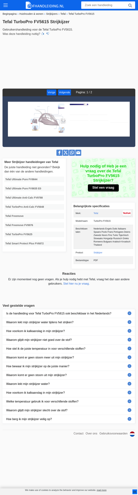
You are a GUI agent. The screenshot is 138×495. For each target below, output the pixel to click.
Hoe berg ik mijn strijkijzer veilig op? (29, 419)
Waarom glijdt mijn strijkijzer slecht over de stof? (36, 410)
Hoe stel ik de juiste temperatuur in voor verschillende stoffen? (45, 348)
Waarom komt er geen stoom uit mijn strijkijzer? (36, 375)
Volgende (64, 92)
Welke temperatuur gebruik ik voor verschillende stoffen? (42, 401)
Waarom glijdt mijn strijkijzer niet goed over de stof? (39, 339)
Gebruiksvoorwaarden (113, 433)
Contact (78, 433)
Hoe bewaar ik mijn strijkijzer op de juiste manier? (37, 366)
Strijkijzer (98, 252)
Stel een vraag (103, 187)
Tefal (96, 213)
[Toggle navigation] (5, 5)
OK (134, 492)
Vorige (51, 92)
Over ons (91, 433)
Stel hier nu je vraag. (76, 283)
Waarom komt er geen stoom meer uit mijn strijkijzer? (40, 357)
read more (102, 490)
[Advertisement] (69, 61)
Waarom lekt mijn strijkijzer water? (28, 383)
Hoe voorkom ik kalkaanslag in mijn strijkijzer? (35, 331)
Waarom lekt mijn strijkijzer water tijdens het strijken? (39, 322)
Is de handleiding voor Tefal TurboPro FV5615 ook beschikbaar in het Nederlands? (58, 313)
